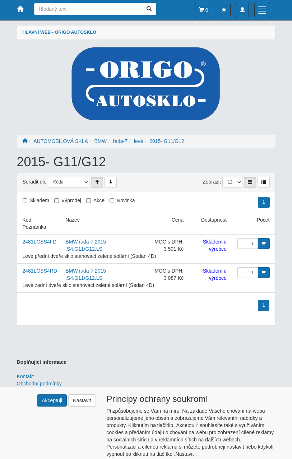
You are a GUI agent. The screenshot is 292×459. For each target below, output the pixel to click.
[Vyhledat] (149, 9)
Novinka (126, 200)
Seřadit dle (35, 182)
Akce (99, 200)
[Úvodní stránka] (24, 141)
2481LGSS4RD (40, 271)
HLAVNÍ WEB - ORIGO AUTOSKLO (59, 32)
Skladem (39, 200)
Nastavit (82, 400)
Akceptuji (52, 400)
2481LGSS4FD (40, 242)
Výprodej (71, 200)
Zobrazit (212, 182)
